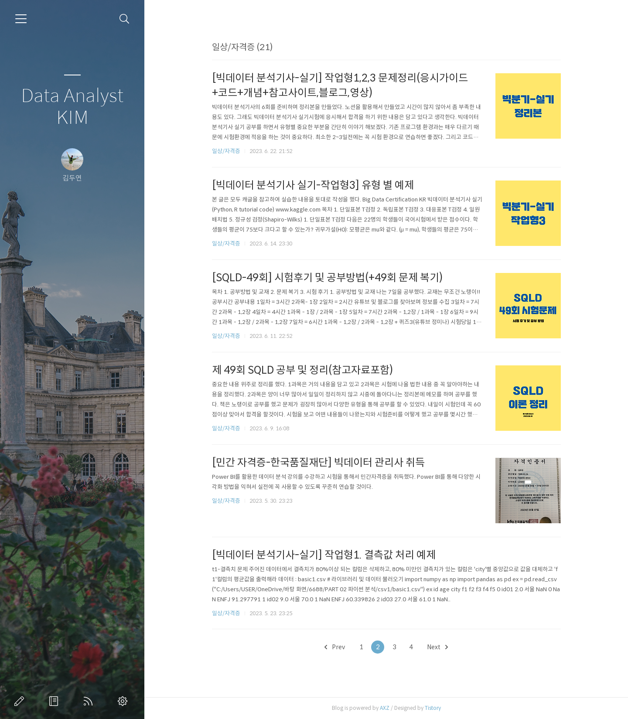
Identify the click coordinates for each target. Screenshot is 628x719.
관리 (124, 701)
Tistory (433, 708)
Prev (334, 647)
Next (437, 647)
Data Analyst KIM (72, 107)
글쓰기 (20, 701)
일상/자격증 (226, 151)
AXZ (384, 708)
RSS (89, 701)
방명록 (55, 701)
